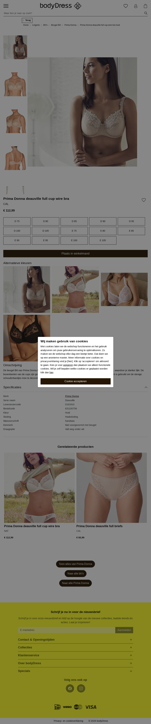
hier (51, 372)
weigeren (68, 365)
